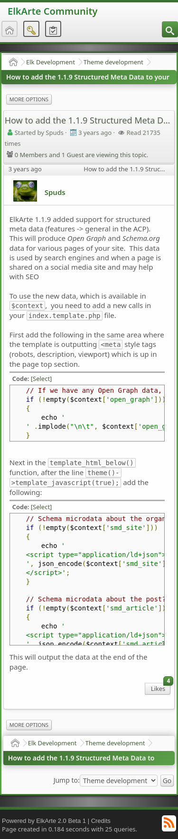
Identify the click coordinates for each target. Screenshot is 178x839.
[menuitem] (170, 29)
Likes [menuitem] (161, 688)
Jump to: (67, 780)
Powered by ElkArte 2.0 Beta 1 (44, 820)
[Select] (41, 378)
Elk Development (50, 62)
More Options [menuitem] (28, 99)
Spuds (55, 192)
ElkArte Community (52, 11)
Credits (101, 820)
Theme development (113, 62)
